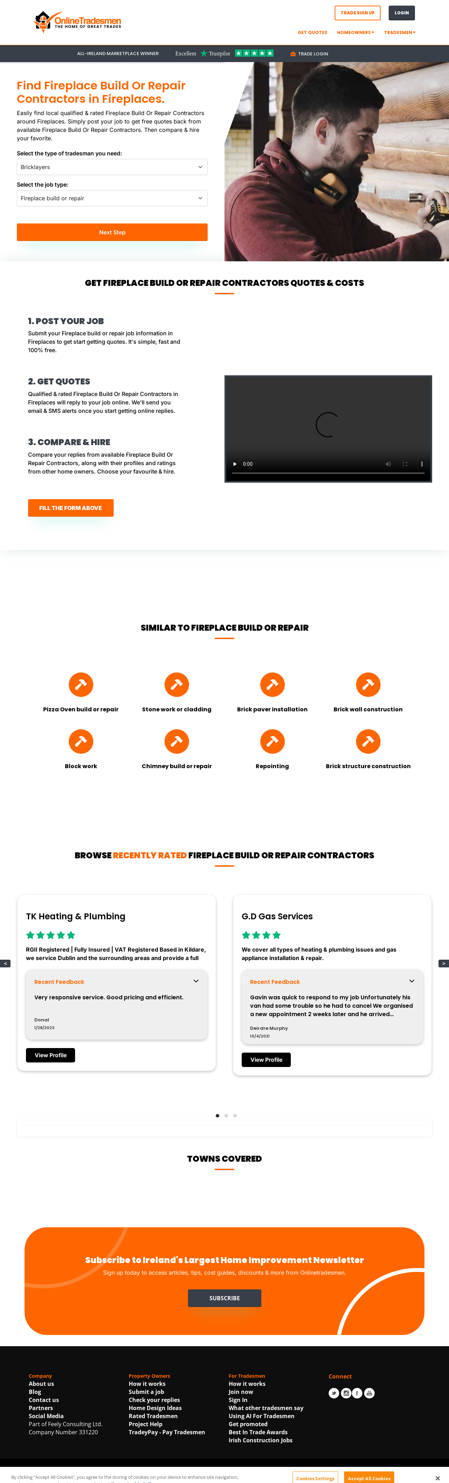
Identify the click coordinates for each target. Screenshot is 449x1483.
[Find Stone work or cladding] (177, 685)
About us (41, 1385)
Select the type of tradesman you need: (69, 153)
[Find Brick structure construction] (368, 742)
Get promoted (248, 1425)
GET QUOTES (312, 32)
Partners (41, 1409)
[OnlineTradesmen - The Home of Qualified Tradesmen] (78, 22)
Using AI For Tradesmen (262, 1417)
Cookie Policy (321, 1475)
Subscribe (224, 1299)
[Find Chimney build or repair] (177, 742)
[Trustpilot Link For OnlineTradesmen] (224, 53)
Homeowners (355, 32)
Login (402, 13)
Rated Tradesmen (153, 1417)
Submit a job (146, 1393)
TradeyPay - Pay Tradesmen (167, 1433)
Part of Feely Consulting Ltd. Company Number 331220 (65, 1429)
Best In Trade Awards (258, 1433)
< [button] (5, 965)
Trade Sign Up (358, 13)
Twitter (334, 1394)
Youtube (369, 1394)
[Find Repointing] (272, 742)
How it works (147, 1385)
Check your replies (154, 1401)
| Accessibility (358, 1475)
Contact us (44, 1401)
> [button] (443, 965)
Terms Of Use (223, 1475)
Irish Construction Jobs (261, 1441)
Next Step (112, 232)
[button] (216, 1116)
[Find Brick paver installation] (272, 685)
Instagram (346, 1394)
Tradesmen (400, 32)
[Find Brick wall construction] (368, 685)
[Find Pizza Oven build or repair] (81, 685)
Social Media (46, 1417)
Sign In (238, 1401)
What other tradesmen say (266, 1409)
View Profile (51, 1056)
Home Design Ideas (155, 1409)
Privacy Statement (272, 1475)
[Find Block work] (81, 742)
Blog (35, 1393)
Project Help (145, 1425)
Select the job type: (42, 184)
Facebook (357, 1394)
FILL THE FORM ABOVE (71, 508)
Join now (241, 1393)
